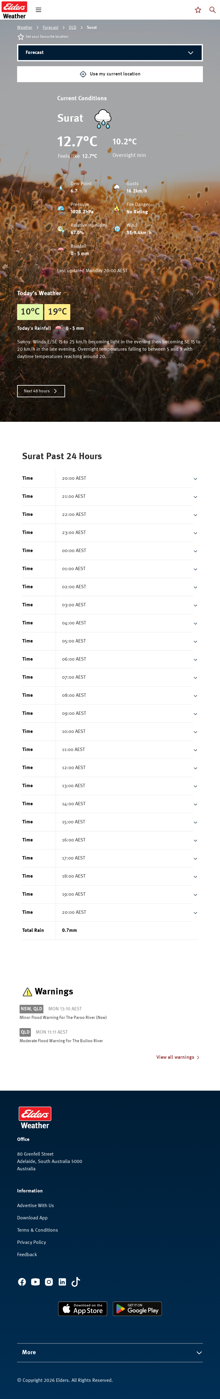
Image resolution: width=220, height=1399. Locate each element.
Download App (32, 1218)
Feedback (27, 1254)
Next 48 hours (41, 391)
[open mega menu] (38, 9)
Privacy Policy (31, 1242)
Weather (24, 27)
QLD (72, 27)
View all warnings (178, 1057)
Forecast (50, 27)
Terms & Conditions (37, 1230)
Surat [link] (92, 27)
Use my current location (110, 74)
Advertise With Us (35, 1205)
